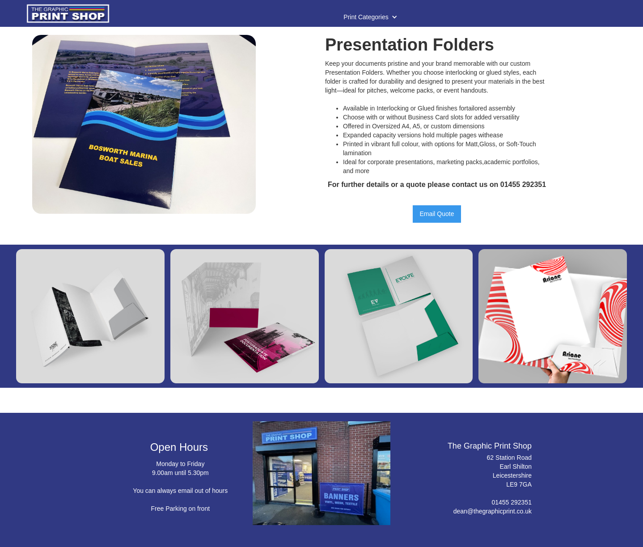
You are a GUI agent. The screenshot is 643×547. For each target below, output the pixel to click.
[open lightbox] (144, 124)
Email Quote (436, 213)
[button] (370, 17)
